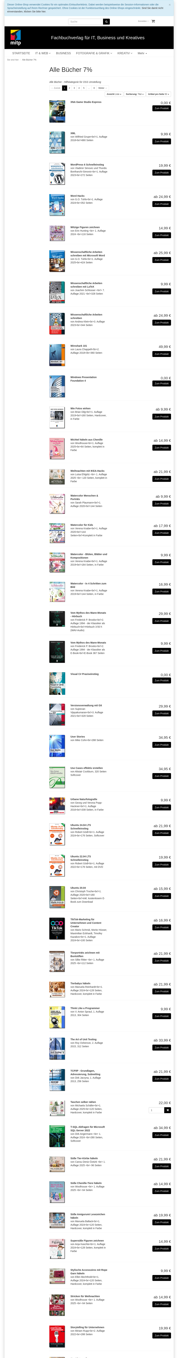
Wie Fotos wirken (80, 408)
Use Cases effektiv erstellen (86, 768)
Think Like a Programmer (85, 1008)
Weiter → (102, 88)
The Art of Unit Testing (83, 1039)
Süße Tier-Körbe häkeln (84, 1158)
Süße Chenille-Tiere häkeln (86, 1183)
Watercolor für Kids (81, 525)
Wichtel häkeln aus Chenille (86, 439)
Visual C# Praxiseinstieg (84, 674)
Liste (114, 94)
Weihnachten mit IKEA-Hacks (87, 470)
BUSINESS (63, 53)
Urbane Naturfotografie (83, 799)
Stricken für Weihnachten (85, 1296)
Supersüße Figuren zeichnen (87, 1240)
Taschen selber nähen (83, 1102)
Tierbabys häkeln (80, 983)
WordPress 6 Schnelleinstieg (87, 164)
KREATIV (125, 53)
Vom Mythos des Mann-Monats (88, 642)
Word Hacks (77, 195)
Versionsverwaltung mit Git (86, 705)
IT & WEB (43, 53)
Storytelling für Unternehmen (87, 1327)
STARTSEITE (21, 53)
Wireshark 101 (78, 345)
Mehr (142, 53)
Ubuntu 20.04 (78, 887)
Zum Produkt (162, 108)
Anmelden (143, 21)
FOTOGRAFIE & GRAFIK (94, 53)
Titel (134, 94)
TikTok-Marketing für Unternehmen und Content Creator (85, 923)
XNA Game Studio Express (85, 102)
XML (73, 133)
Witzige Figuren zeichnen (85, 227)
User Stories (77, 736)
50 (158, 94)
